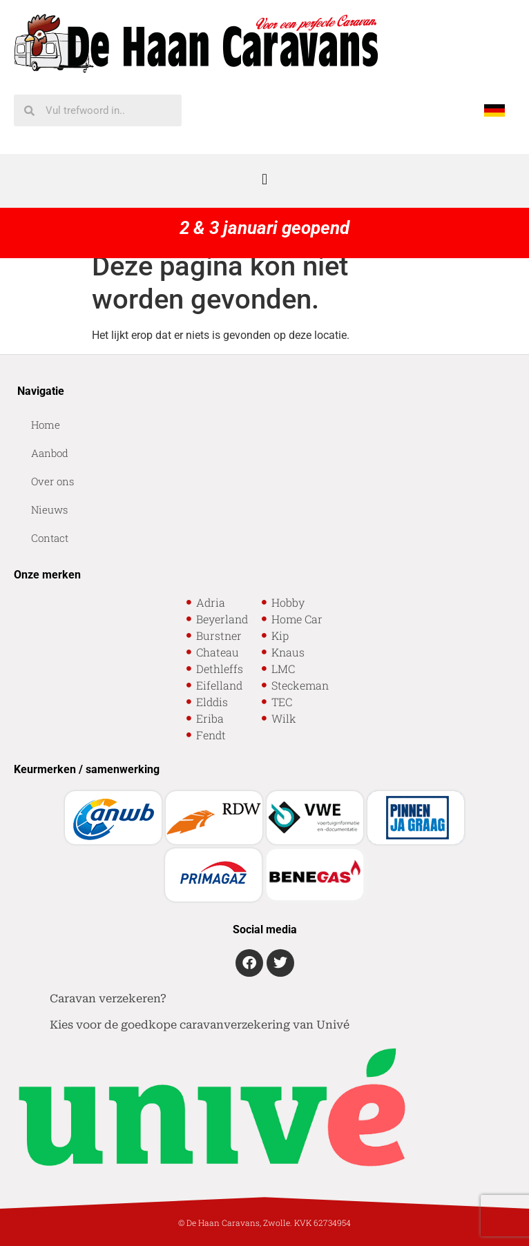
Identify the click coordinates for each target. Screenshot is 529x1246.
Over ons (52, 481)
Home (45, 424)
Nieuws (49, 509)
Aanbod (49, 453)
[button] (264, 179)
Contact (49, 538)
